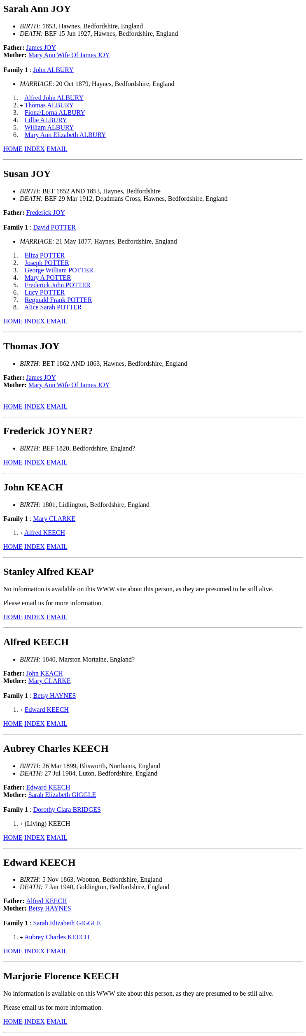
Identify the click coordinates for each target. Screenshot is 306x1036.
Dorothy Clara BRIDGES (66, 809)
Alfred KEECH (44, 532)
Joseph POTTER (47, 262)
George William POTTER (59, 270)
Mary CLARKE (54, 518)
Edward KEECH (47, 709)
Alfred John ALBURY (54, 97)
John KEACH (44, 673)
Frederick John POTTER (58, 284)
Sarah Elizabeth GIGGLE (62, 794)
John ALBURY (53, 69)
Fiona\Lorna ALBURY (55, 112)
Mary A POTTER (48, 277)
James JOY (41, 47)
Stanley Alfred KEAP (48, 571)
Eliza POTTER (45, 255)
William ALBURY (49, 127)
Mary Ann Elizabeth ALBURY (65, 134)
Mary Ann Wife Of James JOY (69, 54)
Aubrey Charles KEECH (56, 937)
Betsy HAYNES (54, 695)
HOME (13, 148)
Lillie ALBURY (46, 119)
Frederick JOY (45, 212)
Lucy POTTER (45, 292)
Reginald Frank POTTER (58, 299)
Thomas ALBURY (49, 105)
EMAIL (57, 148)
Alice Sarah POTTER (53, 307)
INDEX (34, 148)
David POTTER (54, 227)
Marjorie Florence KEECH (61, 976)
